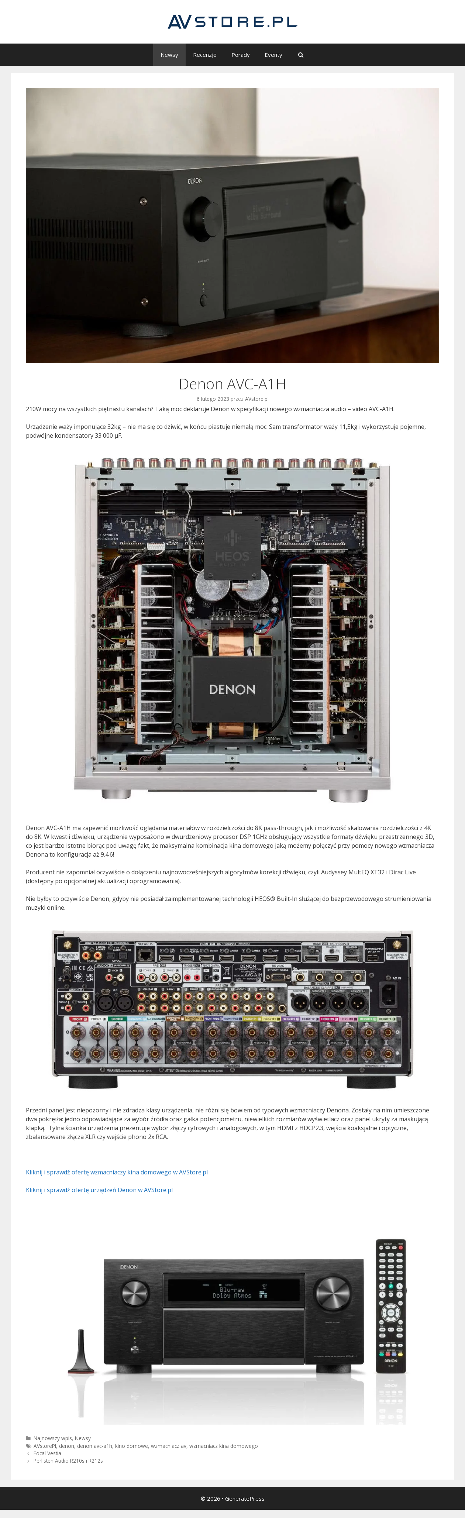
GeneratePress (245, 1498)
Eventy (273, 54)
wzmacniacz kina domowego (223, 1445)
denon (66, 1445)
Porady (240, 54)
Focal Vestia (47, 1453)
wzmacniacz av (168, 1445)
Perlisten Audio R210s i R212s (68, 1460)
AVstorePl (45, 1445)
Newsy (169, 54)
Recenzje (205, 54)
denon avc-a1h (94, 1445)
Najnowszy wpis (53, 1438)
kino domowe (131, 1445)
